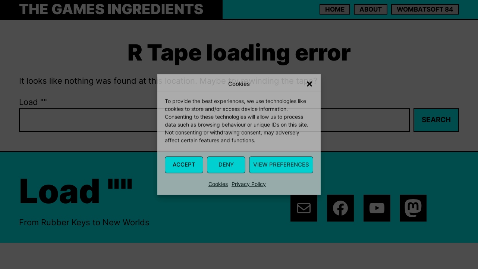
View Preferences (281, 164)
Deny (226, 164)
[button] (309, 84)
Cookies (218, 183)
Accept (184, 164)
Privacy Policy (249, 183)
